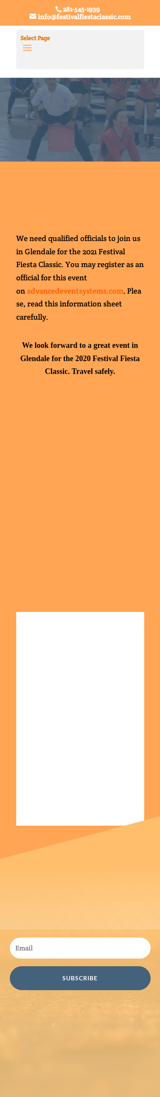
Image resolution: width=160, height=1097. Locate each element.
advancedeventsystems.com (75, 291)
